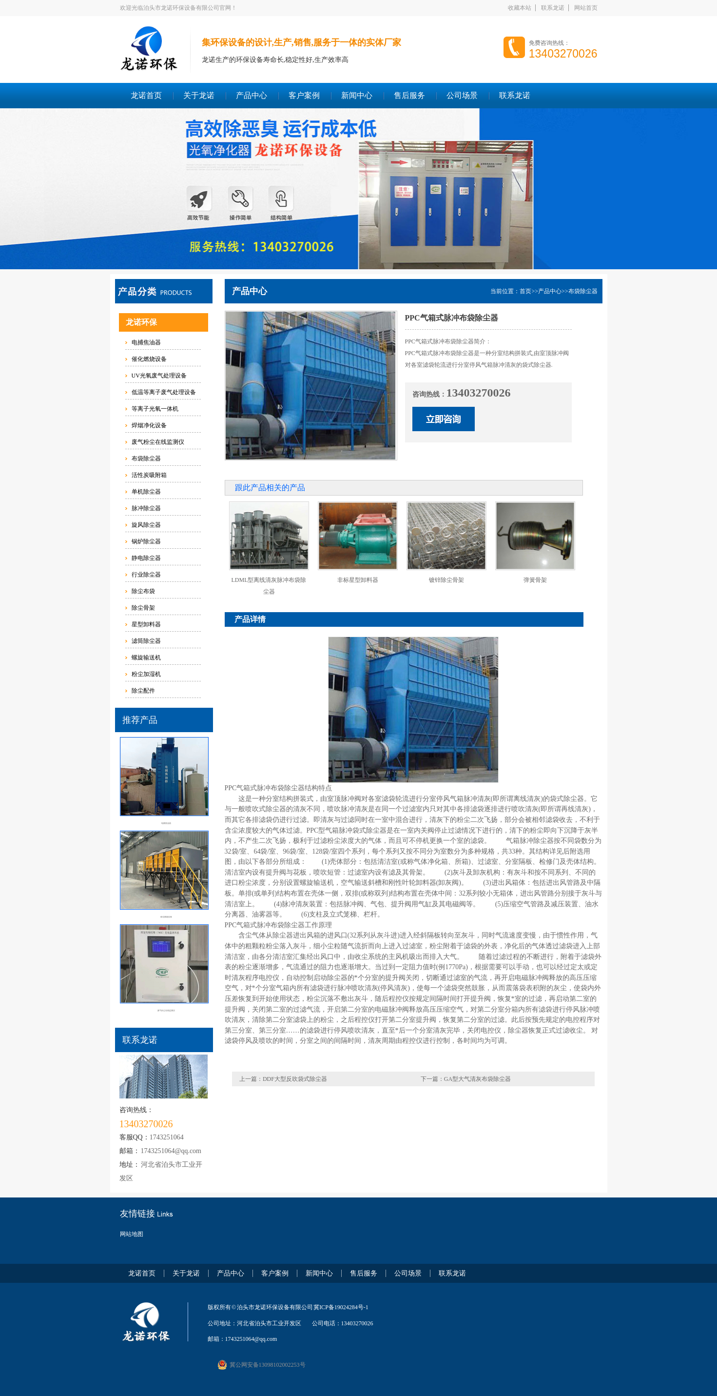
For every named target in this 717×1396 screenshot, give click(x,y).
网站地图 (131, 1234)
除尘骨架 (143, 607)
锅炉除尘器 (146, 541)
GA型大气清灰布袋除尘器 (477, 1079)
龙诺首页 (146, 95)
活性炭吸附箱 (149, 475)
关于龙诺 (198, 95)
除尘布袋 (143, 591)
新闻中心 (356, 95)
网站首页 (586, 7)
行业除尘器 (146, 574)
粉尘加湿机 (146, 674)
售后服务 (409, 95)
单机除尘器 (146, 491)
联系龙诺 (552, 7)
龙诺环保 (141, 322)
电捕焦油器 (146, 342)
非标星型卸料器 (357, 580)
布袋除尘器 (146, 458)
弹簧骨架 (535, 580)
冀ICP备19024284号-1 (340, 1307)
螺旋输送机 (146, 657)
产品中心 (251, 95)
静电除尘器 (146, 558)
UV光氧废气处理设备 (159, 375)
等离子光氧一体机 (155, 408)
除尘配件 (143, 690)
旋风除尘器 (146, 524)
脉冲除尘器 (146, 508)
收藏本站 (519, 7)
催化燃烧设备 (149, 359)
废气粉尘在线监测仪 (158, 442)
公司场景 (462, 95)
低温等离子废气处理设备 (164, 392)
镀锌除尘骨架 (446, 580)
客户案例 (304, 95)
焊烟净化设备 (149, 425)
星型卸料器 (146, 624)
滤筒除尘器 (146, 641)
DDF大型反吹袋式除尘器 (295, 1079)
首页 (525, 291)
